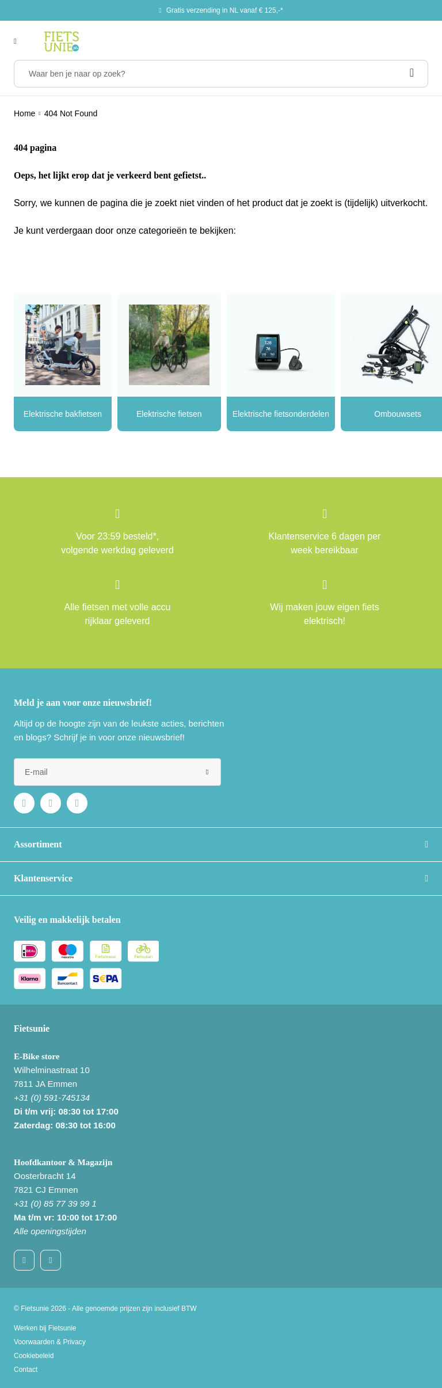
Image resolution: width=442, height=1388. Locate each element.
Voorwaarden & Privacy (50, 1342)
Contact (25, 1370)
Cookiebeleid (34, 1356)
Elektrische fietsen (169, 414)
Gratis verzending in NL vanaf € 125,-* (224, 10)
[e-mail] (117, 772)
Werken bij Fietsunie (45, 1328)
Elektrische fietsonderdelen (281, 414)
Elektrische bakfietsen (63, 414)
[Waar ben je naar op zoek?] (221, 74)
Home (24, 113)
